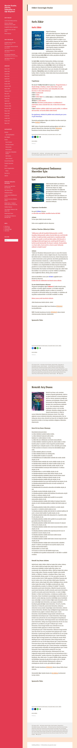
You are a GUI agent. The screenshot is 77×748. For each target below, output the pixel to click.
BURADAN (59, 128)
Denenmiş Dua (35, 367)
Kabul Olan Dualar (60, 370)
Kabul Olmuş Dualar (42, 372)
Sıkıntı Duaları (9, 158)
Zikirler (6, 175)
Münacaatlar (9, 147)
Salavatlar (7, 230)
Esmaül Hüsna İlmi (9, 161)
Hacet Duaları (9, 142)
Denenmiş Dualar (43, 367)
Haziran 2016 (8, 108)
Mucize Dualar (56, 372)
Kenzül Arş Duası (42, 387)
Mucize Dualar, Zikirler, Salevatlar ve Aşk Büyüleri (11, 8)
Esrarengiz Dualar (38, 155)
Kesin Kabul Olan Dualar (39, 731)
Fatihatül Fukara (8, 192)
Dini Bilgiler (7, 137)
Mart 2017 (7, 93)
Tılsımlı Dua (46, 373)
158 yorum (60, 373)
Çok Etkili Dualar (60, 366)
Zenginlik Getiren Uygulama (11, 27)
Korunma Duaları (10, 144)
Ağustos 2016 (8, 103)
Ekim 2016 (7, 98)
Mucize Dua (50, 372)
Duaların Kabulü (51, 367)
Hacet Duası (56, 730)
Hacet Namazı (8, 33)
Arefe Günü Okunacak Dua (11, 20)
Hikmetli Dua (45, 370)
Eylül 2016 (7, 101)
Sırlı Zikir (38, 21)
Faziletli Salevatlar (9, 163)
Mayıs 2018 (7, 88)
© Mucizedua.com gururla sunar (48, 745)
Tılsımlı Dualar (52, 373)
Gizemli (44, 155)
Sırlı (47, 155)
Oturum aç (7, 226)
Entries (7, 228)
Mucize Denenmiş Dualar (40, 733)
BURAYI (37, 122)
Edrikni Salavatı (8, 207)
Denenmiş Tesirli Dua (37, 728)
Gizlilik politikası (36, 745)
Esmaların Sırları (50, 153)
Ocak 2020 (7, 74)
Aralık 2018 (7, 81)
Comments (8, 229)
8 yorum (39, 734)
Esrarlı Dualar (57, 369)
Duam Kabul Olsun (60, 367)
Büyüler (6, 132)
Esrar (55, 153)
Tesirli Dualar (40, 373)
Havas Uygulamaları (9, 168)
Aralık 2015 (7, 118)
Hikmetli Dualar (52, 370)
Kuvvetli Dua (48, 731)
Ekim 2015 (7, 123)
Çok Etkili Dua (52, 366)
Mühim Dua (63, 372)
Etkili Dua (62, 369)
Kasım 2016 (7, 96)
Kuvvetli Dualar (55, 731)
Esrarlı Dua (50, 369)
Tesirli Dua (34, 373)
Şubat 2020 (7, 71)
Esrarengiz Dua (35, 369)
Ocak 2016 (7, 116)
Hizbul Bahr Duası (9, 213)
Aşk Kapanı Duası (9, 50)
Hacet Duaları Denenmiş (47, 730)
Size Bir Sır (7, 173)
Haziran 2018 (8, 86)
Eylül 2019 (7, 78)
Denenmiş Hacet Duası (62, 727)
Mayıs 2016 (7, 111)
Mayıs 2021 (7, 69)
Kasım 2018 (7, 83)
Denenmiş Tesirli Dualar (47, 728)
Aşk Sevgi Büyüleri (10, 134)
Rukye (7, 170)
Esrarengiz (59, 153)
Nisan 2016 (7, 113)
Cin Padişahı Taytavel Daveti (11, 46)
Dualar (6, 139)
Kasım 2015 (7, 120)
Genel (6, 166)
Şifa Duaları (8, 156)
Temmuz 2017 (8, 91)
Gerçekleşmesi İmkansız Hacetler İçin (46, 170)
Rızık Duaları (9, 149)
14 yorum (57, 155)
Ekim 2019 (7, 76)
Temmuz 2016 (8, 106)
